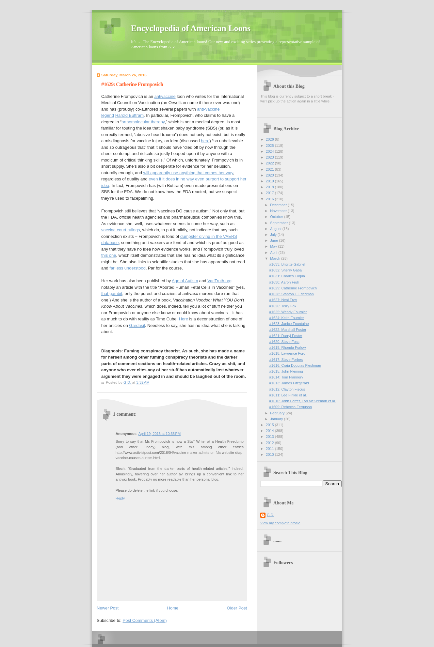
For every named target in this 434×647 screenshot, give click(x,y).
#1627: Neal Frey (283, 300)
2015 (270, 425)
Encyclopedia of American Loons (190, 28)
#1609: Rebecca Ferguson (290, 407)
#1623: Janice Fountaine (289, 324)
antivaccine (165, 96)
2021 (270, 169)
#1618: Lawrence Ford (287, 353)
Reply (120, 498)
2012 (270, 443)
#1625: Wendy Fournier (288, 312)
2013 (270, 437)
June (274, 240)
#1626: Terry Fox (283, 306)
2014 (270, 431)
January (277, 419)
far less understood (127, 268)
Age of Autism (185, 280)
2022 (270, 163)
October (277, 217)
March (275, 258)
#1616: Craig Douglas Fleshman (295, 365)
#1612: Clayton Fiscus (287, 389)
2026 (270, 139)
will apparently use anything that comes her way (188, 172)
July (274, 235)
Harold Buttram (129, 115)
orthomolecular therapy (143, 121)
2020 (270, 175)
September (279, 223)
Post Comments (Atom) (145, 620)
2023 (270, 157)
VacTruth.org (219, 280)
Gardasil (137, 325)
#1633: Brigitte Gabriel (287, 264)
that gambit (111, 293)
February (277, 413)
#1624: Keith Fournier (286, 318)
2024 (270, 151)
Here (183, 318)
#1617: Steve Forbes (286, 360)
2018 (270, 187)
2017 (270, 193)
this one (108, 255)
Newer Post (108, 608)
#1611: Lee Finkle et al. (288, 395)
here (205, 140)
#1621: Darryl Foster (285, 336)
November (279, 211)
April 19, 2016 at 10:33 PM (159, 434)
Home (173, 608)
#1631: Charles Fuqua (287, 276)
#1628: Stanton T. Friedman (291, 294)
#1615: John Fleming (286, 371)
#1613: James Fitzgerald (289, 383)
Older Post (237, 608)
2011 (270, 449)
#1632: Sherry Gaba (285, 270)
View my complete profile (280, 523)
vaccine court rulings (120, 229)
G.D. (270, 515)
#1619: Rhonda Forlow (287, 347)
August (276, 229)
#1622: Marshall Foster (287, 329)
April (274, 252)
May (274, 246)
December (279, 205)
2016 (270, 199)
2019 (270, 181)
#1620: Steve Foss (284, 342)
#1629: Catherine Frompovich (293, 288)
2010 (270, 454)
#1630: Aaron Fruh (284, 282)
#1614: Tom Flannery (286, 377)
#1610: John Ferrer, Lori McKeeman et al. (302, 401)
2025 (270, 145)
